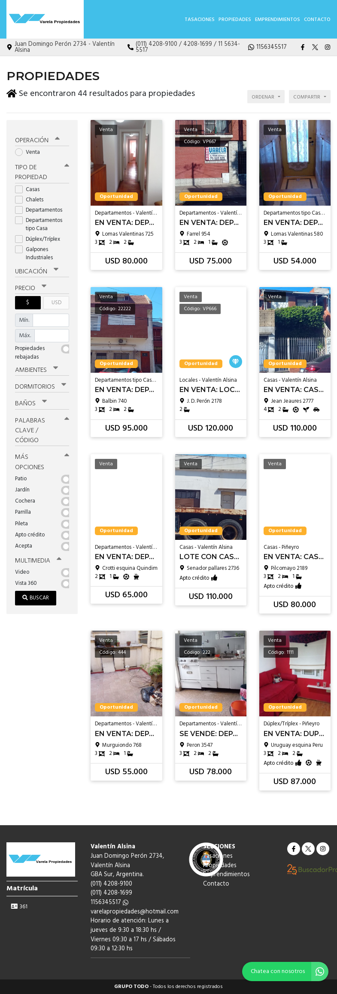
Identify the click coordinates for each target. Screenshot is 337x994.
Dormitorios (40, 383)
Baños (31, 400)
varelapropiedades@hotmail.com (135, 912)
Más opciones (42, 458)
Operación (37, 137)
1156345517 (109, 902)
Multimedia (38, 556)
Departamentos (41, 207)
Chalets (32, 196)
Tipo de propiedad (42, 169)
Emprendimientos (277, 19)
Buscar (35, 593)
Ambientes (36, 367)
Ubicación (36, 268)
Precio (30, 285)
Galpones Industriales (36, 250)
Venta (30, 149)
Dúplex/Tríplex (40, 236)
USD (56, 299)
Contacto (317, 19)
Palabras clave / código (42, 427)
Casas (30, 186)
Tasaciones (200, 19)
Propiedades (235, 19)
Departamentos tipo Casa (38, 221)
